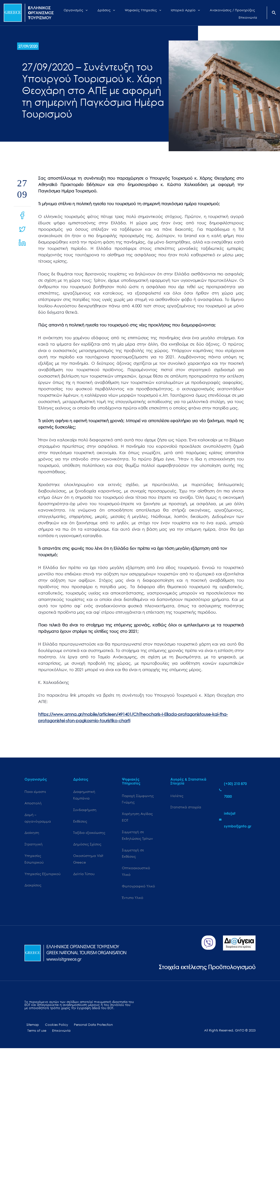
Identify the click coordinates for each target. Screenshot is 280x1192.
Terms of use (117, 1028)
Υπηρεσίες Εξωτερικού (42, 876)
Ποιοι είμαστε (35, 791)
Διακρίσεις (32, 887)
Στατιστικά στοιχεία (185, 807)
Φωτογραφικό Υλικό (138, 888)
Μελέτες (176, 796)
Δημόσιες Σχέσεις (87, 845)
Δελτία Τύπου (83, 876)
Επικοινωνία (35, 1034)
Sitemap (30, 1028)
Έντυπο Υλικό (132, 900)
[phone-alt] (237, 790)
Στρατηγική (33, 845)
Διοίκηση (31, 833)
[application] (90, 12)
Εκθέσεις (80, 822)
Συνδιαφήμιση (84, 810)
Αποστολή (33, 803)
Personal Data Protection (85, 1028)
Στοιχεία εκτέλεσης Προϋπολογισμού (203, 969)
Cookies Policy (51, 1028)
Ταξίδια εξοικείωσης (89, 833)
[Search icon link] (274, 13)
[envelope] (237, 819)
